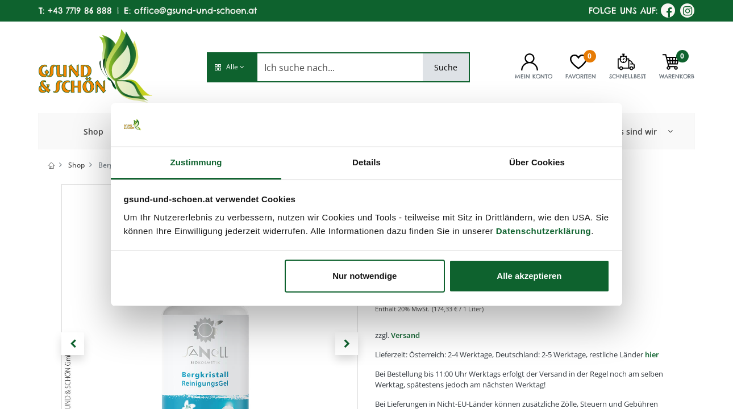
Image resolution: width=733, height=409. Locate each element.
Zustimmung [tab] (196, 162)
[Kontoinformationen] (529, 61)
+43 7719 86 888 (80, 10)
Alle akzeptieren (529, 276)
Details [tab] (366, 162)
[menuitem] (93, 131)
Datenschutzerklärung (544, 231)
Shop (76, 165)
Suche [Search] (445, 67)
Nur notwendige (364, 276)
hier (652, 354)
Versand (405, 335)
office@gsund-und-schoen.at (195, 10)
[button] (232, 67)
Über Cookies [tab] (537, 162)
